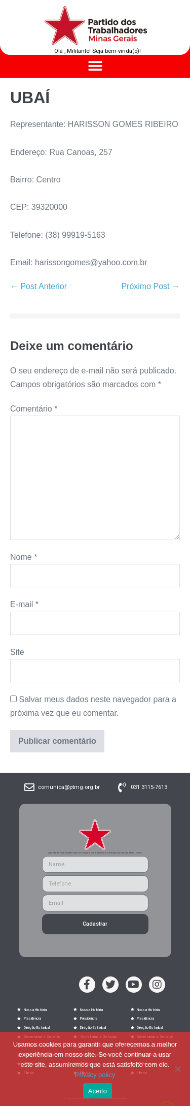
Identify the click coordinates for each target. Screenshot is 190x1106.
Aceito (97, 1091)
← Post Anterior (38, 286)
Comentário (33, 408)
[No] (177, 1069)
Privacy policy (95, 1075)
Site (17, 652)
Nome (23, 557)
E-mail (24, 604)
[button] (95, 66)
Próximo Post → (150, 286)
